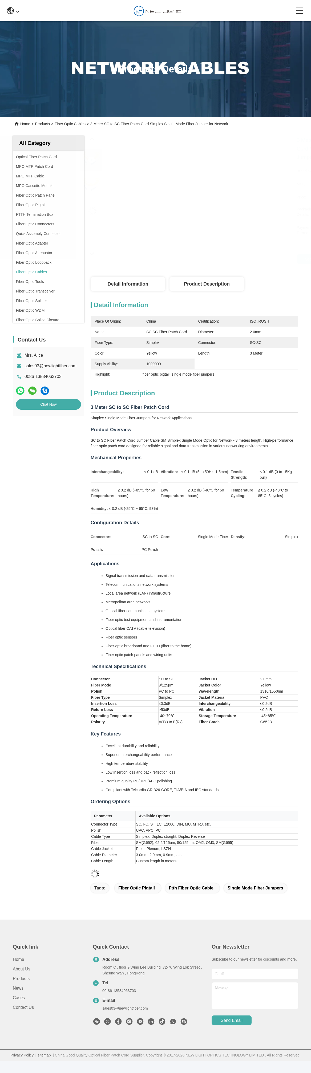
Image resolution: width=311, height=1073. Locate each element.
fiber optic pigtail (136, 888)
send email (232, 1020)
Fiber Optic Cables (70, 124)
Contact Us (23, 1007)
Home (25, 124)
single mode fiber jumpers (255, 888)
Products (42, 124)
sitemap (44, 1055)
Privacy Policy (22, 1055)
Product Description (207, 284)
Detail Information (127, 284)
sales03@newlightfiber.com (50, 366)
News (18, 988)
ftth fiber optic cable (191, 888)
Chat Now (48, 404)
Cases (19, 997)
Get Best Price (237, 259)
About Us (21, 969)
